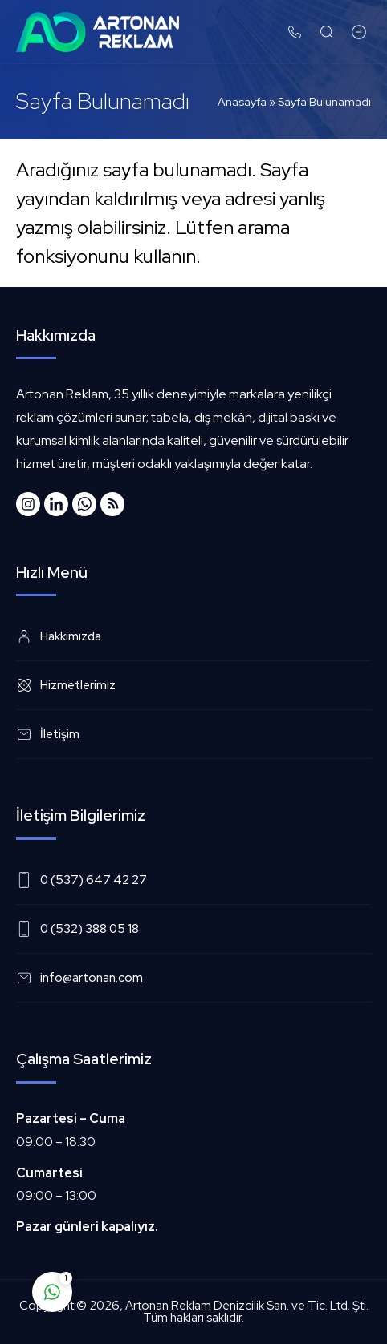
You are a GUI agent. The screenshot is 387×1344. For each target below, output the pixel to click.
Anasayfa (242, 102)
